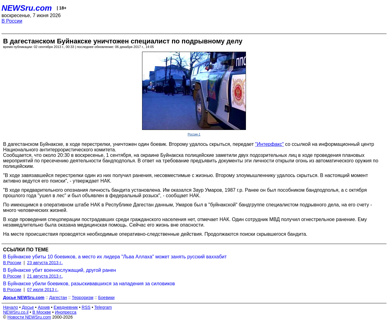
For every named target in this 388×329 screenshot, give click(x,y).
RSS (86, 307)
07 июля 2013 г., (43, 289)
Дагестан (58, 297)
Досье (28, 307)
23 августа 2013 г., (45, 262)
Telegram (103, 307)
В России (12, 21)
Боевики (106, 297)
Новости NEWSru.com (29, 317)
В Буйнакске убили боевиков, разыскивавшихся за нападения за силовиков (89, 283)
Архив (44, 307)
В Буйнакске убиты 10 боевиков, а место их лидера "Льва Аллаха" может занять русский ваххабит (115, 256)
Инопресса (66, 312)
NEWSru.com (27, 8)
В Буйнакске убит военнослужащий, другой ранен (59, 270)
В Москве (41, 312)
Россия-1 (194, 134)
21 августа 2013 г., (45, 276)
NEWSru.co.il (15, 312)
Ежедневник (66, 307)
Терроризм (82, 297)
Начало (10, 307)
